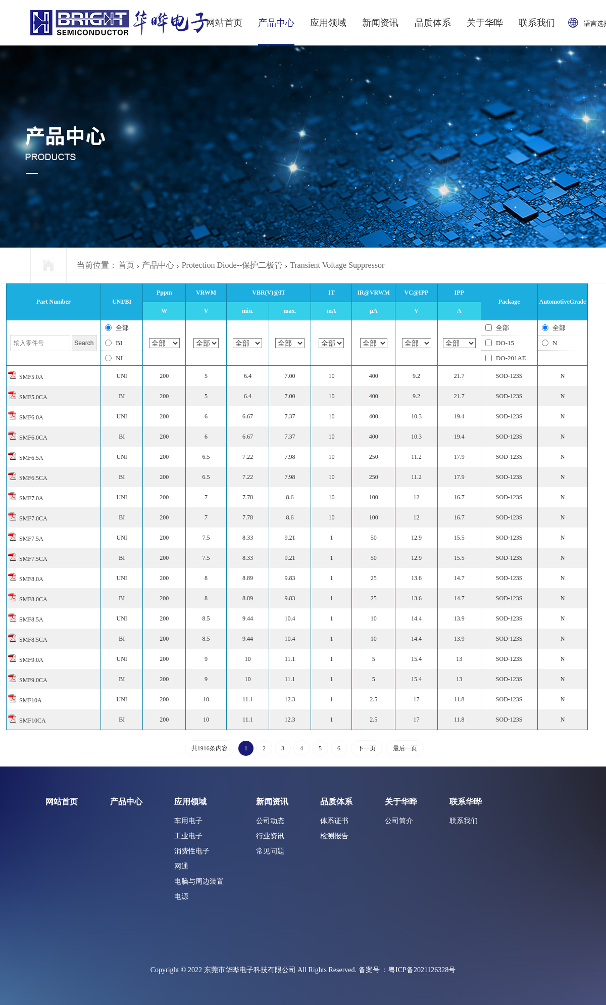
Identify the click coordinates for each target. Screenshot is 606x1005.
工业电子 (188, 836)
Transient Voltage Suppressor (337, 265)
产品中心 (276, 23)
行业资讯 (270, 836)
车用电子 (188, 821)
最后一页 (405, 748)
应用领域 (328, 23)
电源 (181, 896)
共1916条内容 (209, 748)
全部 (117, 327)
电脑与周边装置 (199, 881)
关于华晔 (485, 23)
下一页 (367, 748)
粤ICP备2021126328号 (422, 970)
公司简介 (399, 821)
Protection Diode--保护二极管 (232, 265)
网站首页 (224, 23)
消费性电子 (192, 851)
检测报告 (334, 836)
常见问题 (270, 851)
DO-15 (499, 343)
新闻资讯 (380, 23)
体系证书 (334, 821)
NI (114, 358)
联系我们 (537, 23)
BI (113, 343)
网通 (181, 866)
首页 (126, 265)
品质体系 (433, 23)
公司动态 (270, 821)
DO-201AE (505, 358)
